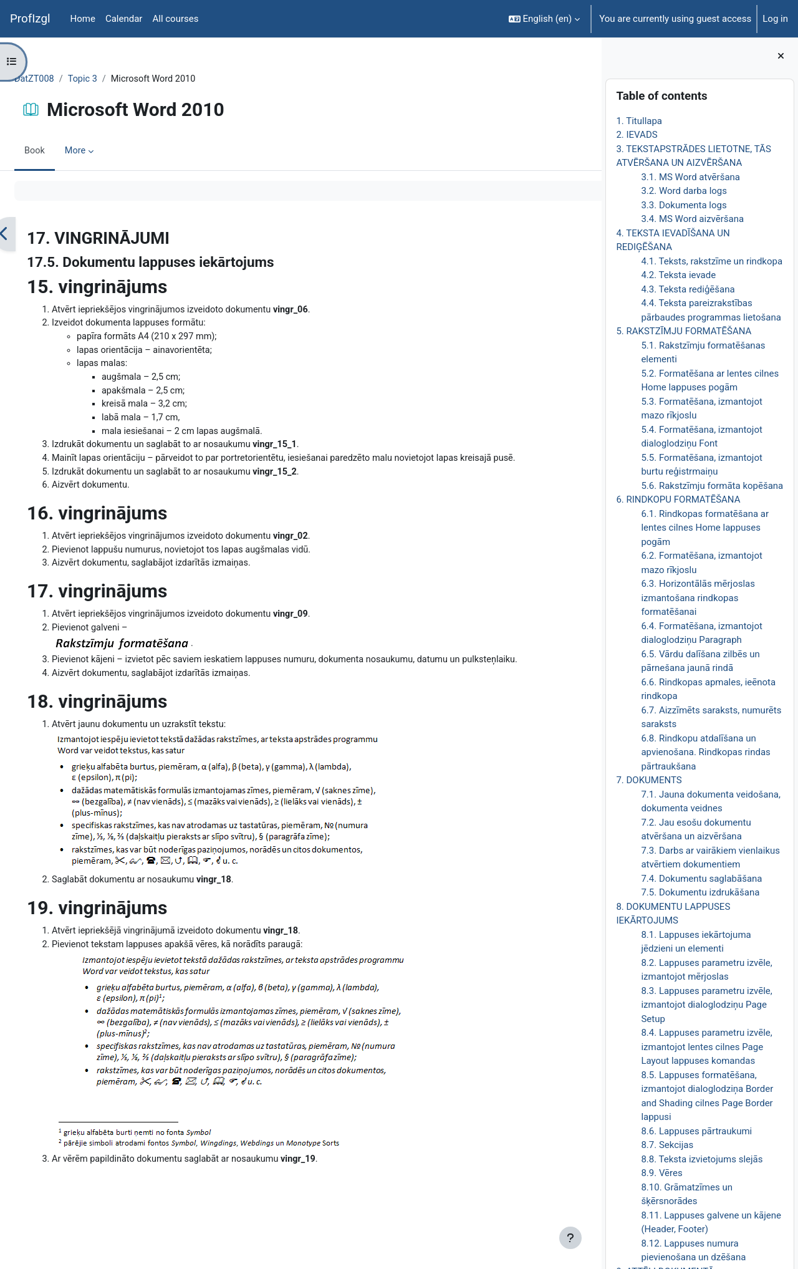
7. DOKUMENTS (648, 780)
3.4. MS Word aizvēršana (692, 218)
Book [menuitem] (64, 151)
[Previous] (34, 235)
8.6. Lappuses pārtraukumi (696, 1131)
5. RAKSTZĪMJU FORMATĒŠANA (683, 331)
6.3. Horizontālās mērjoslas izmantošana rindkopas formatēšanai (698, 597)
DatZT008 (64, 79)
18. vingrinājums (127, 727)
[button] (545, 18)
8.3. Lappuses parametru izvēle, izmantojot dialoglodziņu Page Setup (706, 1005)
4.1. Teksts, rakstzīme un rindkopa (711, 261)
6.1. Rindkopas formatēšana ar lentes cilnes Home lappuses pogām (705, 528)
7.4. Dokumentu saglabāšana (701, 878)
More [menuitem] (106, 151)
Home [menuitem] (82, 18)
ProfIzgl (30, 19)
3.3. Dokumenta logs (683, 205)
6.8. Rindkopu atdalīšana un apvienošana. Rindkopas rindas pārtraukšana (705, 752)
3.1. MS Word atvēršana (690, 177)
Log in (775, 18)
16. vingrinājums (127, 521)
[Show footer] (570, 1238)
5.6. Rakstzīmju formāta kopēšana (712, 485)
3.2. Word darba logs (684, 190)
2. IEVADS (636, 134)
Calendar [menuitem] (124, 18)
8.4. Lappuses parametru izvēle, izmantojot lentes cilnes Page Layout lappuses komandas (706, 1046)
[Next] (587, 235)
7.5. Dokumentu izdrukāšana (700, 892)
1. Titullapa (639, 121)
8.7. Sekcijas (667, 1145)
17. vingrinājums (127, 600)
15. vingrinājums (127, 287)
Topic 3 (114, 79)
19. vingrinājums (127, 934)
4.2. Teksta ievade (678, 275)
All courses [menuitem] (175, 18)
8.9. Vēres (661, 1173)
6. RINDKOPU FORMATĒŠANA (678, 499)
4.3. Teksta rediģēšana (687, 289)
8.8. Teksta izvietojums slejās (701, 1159)
